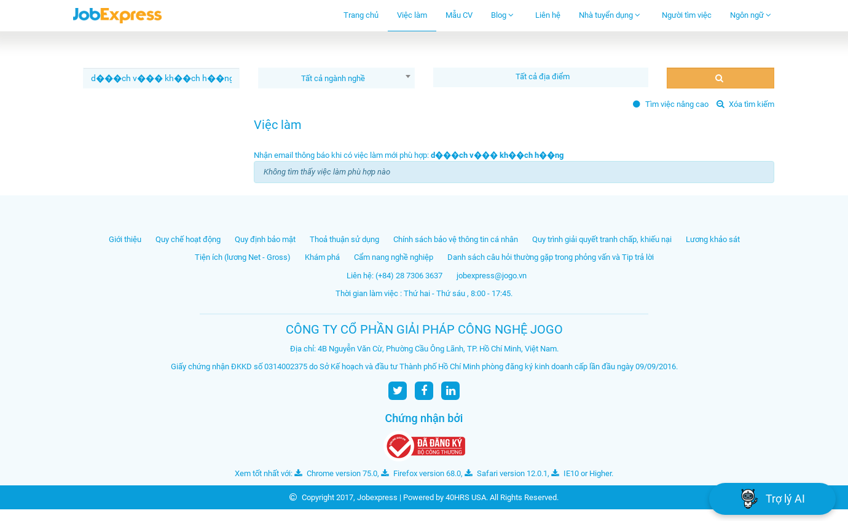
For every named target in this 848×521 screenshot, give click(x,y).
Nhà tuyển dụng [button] (609, 15)
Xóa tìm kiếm (745, 104)
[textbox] (543, 76)
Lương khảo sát (713, 239)
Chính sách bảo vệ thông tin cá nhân (455, 239)
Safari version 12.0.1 (506, 473)
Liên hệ (547, 15)
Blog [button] (502, 15)
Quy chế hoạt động (188, 239)
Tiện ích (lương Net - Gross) (243, 257)
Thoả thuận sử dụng (344, 239)
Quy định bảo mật (265, 239)
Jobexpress (377, 497)
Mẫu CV (459, 15)
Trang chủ (361, 15)
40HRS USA (466, 497)
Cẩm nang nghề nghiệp (393, 257)
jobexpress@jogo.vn (492, 275)
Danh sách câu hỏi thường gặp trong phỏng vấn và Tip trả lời (550, 257)
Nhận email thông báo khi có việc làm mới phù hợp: (408, 155)
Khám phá (322, 257)
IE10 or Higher (581, 473)
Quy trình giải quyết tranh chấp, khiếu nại (602, 239)
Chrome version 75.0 (335, 473)
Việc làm (412, 15)
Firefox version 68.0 (421, 473)
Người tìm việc (687, 15)
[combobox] (336, 78)
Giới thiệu (125, 239)
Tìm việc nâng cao (671, 104)
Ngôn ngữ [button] (750, 15)
